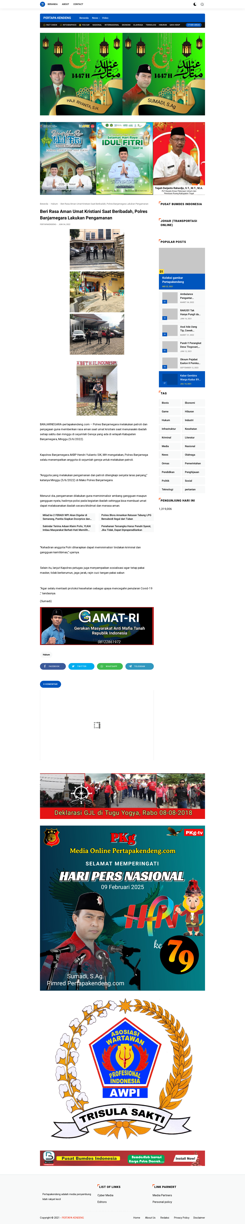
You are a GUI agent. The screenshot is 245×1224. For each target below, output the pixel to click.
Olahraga (138, 25)
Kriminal (166, 437)
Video (105, 18)
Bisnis (165, 402)
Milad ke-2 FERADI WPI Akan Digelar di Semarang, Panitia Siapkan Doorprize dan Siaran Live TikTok (66, 517)
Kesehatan (191, 428)
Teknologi (151, 25)
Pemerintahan (193, 463)
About (65, 4)
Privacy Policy (181, 1217)
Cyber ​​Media (105, 1195)
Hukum (54, 204)
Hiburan (163, 25)
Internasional (112, 25)
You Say (84, 25)
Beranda (53, 4)
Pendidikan (168, 472)
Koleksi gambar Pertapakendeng (173, 280)
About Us (150, 1217)
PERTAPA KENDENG (57, 18)
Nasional (97, 25)
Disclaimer (199, 1217)
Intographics (68, 25)
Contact (78, 4)
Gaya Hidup (175, 25)
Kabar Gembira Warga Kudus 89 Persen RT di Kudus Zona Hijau (190, 377)
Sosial (188, 480)
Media (165, 446)
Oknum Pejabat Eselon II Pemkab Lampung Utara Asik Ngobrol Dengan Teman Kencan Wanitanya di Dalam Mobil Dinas (190, 361)
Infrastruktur (169, 428)
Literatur (189, 437)
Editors (102, 1202)
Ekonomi (126, 25)
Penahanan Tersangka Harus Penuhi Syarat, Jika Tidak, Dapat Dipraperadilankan (126, 528)
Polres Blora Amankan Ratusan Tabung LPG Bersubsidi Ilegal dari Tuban (126, 517)
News (95, 18)
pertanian (190, 489)
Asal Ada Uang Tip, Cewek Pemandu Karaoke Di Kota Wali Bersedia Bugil (190, 329)
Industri (189, 420)
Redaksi (164, 1217)
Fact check (50, 25)
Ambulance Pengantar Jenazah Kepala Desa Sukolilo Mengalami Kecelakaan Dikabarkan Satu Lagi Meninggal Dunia (189, 296)
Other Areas (193, 25)
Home (136, 1217)
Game (165, 411)
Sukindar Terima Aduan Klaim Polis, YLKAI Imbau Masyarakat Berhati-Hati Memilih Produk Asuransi (67, 528)
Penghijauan (192, 472)
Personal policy (162, 1202)
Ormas (165, 463)
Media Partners (162, 1195)
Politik (165, 480)
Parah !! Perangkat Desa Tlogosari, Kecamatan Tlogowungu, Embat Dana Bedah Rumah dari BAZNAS (190, 345)
